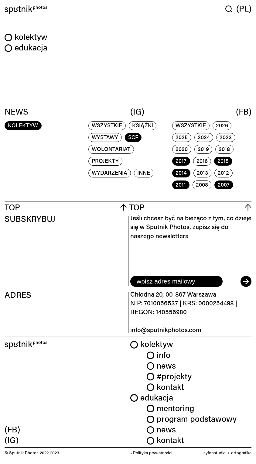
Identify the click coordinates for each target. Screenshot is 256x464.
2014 (181, 172)
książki (142, 125)
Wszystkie (107, 125)
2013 (202, 172)
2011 (181, 184)
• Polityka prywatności (151, 452)
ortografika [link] (241, 452)
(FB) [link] (12, 429)
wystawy (105, 137)
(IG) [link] (12, 439)
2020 (182, 149)
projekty (105, 160)
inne (143, 172)
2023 (226, 137)
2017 (181, 160)
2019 (203, 149)
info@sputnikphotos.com (165, 329)
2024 (204, 137)
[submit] (246, 281)
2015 (223, 160)
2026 (222, 125)
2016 (202, 160)
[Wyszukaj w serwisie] (230, 9)
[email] (176, 281)
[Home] (65, 9)
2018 (224, 149)
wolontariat (111, 149)
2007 (224, 184)
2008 (202, 184)
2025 (182, 137)
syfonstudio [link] (214, 452)
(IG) (137, 111)
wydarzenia (109, 172)
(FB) (243, 111)
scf (133, 137)
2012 (223, 172)
